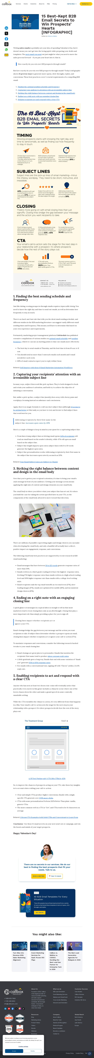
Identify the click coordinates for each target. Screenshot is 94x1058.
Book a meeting (38, 876)
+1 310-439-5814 (9, 1001)
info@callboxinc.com (11, 1004)
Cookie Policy (79, 1053)
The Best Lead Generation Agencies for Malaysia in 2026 (74, 956)
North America (79, 1017)
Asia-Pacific (78, 1020)
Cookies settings (23, 1046)
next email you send (33, 54)
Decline (33, 1051)
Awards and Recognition (60, 1023)
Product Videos (35, 1023)
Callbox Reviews (79, 995)
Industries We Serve (80, 1000)
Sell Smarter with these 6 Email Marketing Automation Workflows (46, 367)
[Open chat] (89, 1053)
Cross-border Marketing (60, 1000)
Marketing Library (36, 1020)
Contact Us (56, 1034)
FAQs (86, 1053)
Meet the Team (57, 1020)
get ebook (40, 913)
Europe (77, 1026)
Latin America (78, 1023)
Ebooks (33, 1028)
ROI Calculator (79, 997)
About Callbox (57, 1017)
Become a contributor (59, 1031)
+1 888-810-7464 (10, 999)
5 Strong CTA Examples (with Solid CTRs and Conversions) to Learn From (49, 817)
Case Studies (78, 992)
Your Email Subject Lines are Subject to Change (39, 462)
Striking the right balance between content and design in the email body (46, 93)
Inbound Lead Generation (60, 1003)
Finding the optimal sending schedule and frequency (39, 87)
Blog (32, 1017)
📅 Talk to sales (55, 876)
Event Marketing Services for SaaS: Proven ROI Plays (37, 956)
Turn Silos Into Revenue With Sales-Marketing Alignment (19, 956)
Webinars (34, 1031)
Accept (14, 1051)
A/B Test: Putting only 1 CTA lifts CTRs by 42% (47, 778)
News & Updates (57, 1028)
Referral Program (58, 1026)
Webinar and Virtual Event (60, 997)
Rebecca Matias (52, 36)
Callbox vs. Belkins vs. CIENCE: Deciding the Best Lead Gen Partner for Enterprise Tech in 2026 (56, 961)
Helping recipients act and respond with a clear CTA (39, 99)
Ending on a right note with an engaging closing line (38, 96)
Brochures (34, 1034)
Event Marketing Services (60, 995)
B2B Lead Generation (59, 992)
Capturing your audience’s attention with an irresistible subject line (45, 90)
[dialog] (23, 1045)
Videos (33, 1026)
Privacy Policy (70, 1053)
